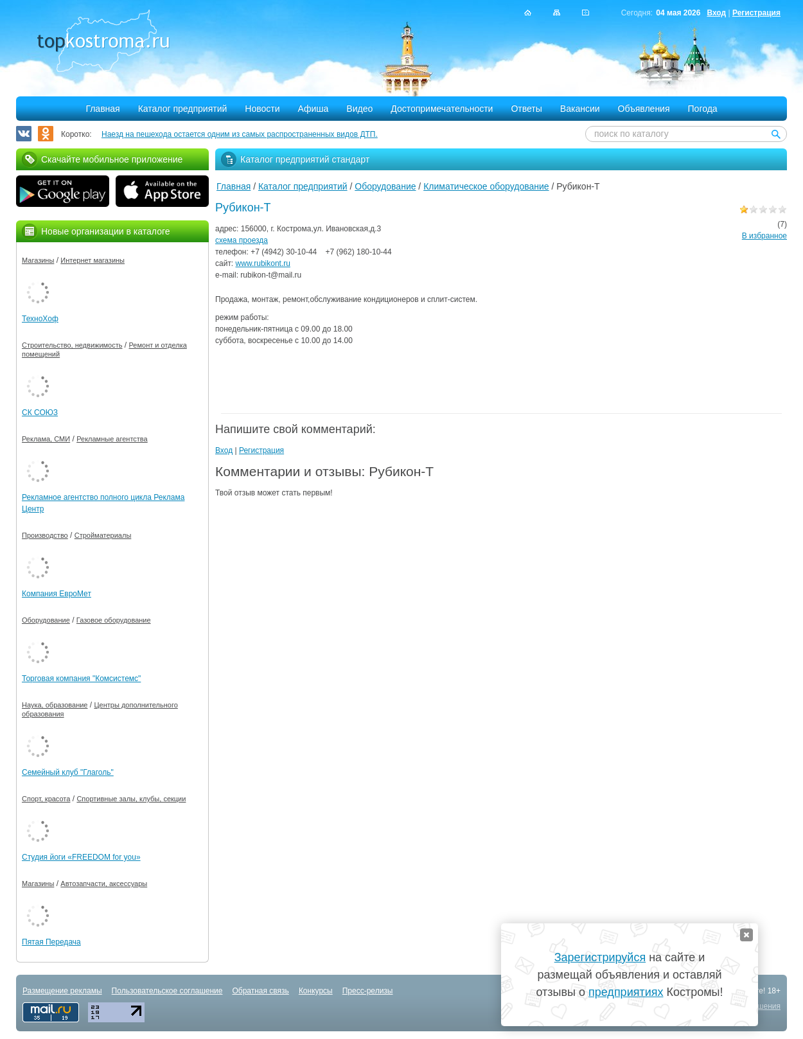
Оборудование (385, 186)
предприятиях (625, 992)
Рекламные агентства (112, 439)
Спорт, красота (46, 799)
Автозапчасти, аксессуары (103, 883)
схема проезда (241, 240)
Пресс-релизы (367, 990)
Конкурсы (316, 990)
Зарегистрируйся (600, 957)
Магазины (38, 260)
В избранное (764, 235)
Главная (102, 108)
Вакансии (580, 108)
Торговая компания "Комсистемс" (81, 678)
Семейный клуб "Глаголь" (68, 772)
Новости (262, 108)
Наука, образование (54, 705)
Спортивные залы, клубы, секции (131, 799)
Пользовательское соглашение (167, 990)
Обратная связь (260, 990)
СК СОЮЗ (40, 412)
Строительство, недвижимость (72, 345)
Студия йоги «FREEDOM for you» (81, 857)
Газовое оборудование (113, 620)
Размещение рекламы (62, 990)
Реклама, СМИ (46, 439)
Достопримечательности (442, 108)
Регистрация (756, 12)
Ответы (526, 108)
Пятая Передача (51, 941)
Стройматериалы (103, 535)
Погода (703, 108)
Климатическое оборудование (486, 186)
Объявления (644, 108)
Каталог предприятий (182, 108)
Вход (716, 12)
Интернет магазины (92, 260)
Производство (45, 535)
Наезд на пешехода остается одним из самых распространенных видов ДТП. (239, 134)
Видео (359, 108)
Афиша (313, 108)
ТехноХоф (40, 318)
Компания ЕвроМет (56, 593)
